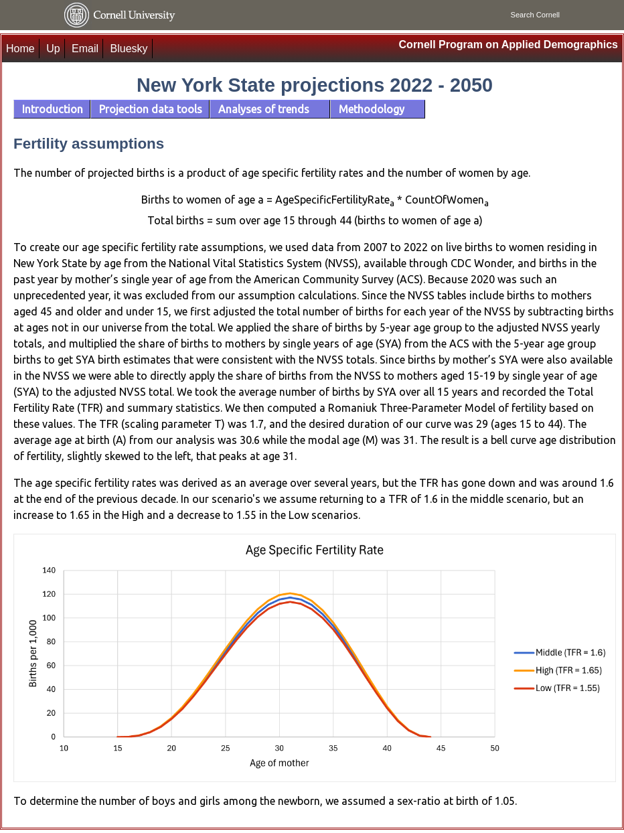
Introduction (52, 109)
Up (53, 48)
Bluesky (129, 48)
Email (85, 48)
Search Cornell (535, 15)
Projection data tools (150, 109)
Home (20, 48)
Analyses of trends (263, 109)
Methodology (371, 109)
